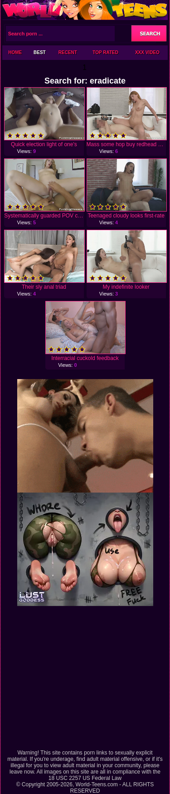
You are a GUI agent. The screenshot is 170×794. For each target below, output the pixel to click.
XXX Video (147, 52)
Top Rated (105, 52)
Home (15, 52)
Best (40, 52)
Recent (67, 52)
